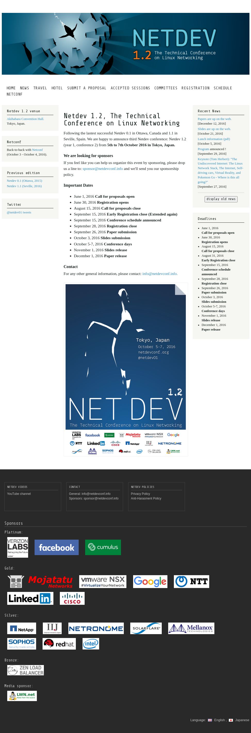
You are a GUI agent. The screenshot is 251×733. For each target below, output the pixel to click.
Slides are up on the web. (214, 129)
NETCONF (14, 94)
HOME (11, 88)
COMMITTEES (165, 88)
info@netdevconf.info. (160, 274)
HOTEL (57, 88)
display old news (221, 199)
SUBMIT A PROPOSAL (87, 88)
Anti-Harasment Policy (146, 498)
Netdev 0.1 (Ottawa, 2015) (24, 181)
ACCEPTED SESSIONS (130, 88)
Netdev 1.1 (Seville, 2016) (24, 186)
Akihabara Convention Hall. (25, 119)
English (217, 720)
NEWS (24, 88)
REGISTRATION (195, 88)
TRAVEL (40, 88)
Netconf (37, 150)
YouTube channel (19, 494)
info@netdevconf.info (96, 494)
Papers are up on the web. (215, 119)
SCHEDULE (223, 88)
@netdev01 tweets (19, 212)
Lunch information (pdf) (214, 139)
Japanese (239, 720)
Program (204, 149)
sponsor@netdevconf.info (103, 169)
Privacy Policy (140, 494)
